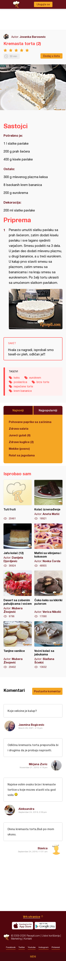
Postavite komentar (47, 691)
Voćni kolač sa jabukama (48, 645)
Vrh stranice (31, 916)
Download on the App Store (22, 925)
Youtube (32, 947)
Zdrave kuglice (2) (21, 442)
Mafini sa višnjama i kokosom (48, 545)
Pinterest (56, 947)
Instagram (44, 947)
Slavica (42, 848)
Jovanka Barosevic (33, 36)
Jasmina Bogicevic (31, 724)
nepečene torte (23, 386)
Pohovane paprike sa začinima (30, 421)
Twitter (21, 947)
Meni (33, 956)
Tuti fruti (18, 500)
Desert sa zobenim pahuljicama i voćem (18, 594)
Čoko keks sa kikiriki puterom (48, 594)
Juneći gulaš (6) (19, 435)
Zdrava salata (18, 428)
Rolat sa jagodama (22, 455)
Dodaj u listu (51, 56)
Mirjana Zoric (38, 764)
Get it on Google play (45, 925)
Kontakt (28, 938)
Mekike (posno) (19, 448)
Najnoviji (18, 410)
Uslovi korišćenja (51, 935)
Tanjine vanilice (18, 645)
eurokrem (35, 377)
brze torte (43, 382)
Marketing (16, 938)
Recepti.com (6, 937)
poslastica (20, 382)
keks (17, 377)
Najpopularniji (48, 410)
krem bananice (23, 390)
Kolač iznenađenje (48, 500)
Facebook (10, 947)
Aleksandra (26, 808)
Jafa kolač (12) (18, 545)
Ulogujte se (43, 4)
